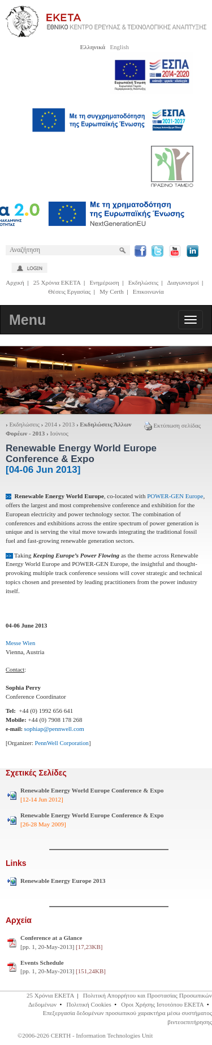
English (119, 46)
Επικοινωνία (148, 291)
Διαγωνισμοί (182, 282)
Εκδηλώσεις (143, 282)
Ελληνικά (92, 46)
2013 (68, 424)
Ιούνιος (59, 433)
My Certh (111, 291)
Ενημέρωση (104, 282)
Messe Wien (20, 643)
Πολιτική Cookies (89, 1004)
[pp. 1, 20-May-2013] (61, 942)
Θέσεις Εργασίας (69, 291)
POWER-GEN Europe (174, 496)
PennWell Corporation (62, 743)
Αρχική (15, 282)
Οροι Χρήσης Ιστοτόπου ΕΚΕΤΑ (162, 1004)
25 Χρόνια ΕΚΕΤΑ (57, 282)
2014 (51, 424)
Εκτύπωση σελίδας (172, 425)
